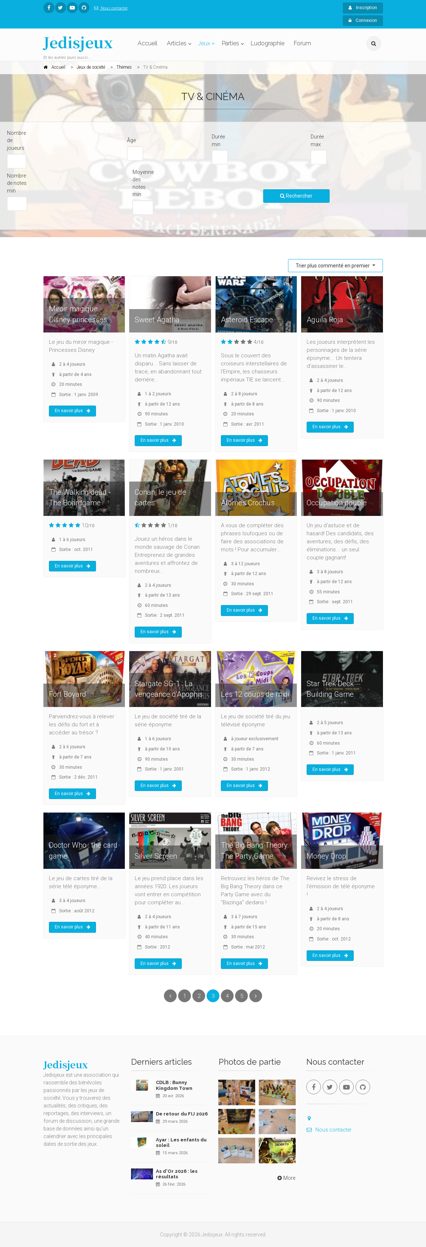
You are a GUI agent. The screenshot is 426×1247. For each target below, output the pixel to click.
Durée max (317, 140)
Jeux (204, 43)
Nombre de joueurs (16, 140)
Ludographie (267, 43)
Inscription (363, 7)
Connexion (363, 20)
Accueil (147, 43)
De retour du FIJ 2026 (182, 1114)
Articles (177, 43)
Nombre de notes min (17, 183)
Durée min (218, 140)
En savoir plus (72, 410)
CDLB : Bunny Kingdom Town (174, 1085)
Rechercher (296, 196)
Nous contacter (109, 8)
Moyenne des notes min (143, 183)
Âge (131, 140)
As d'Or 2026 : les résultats (176, 1174)
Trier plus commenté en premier (333, 266)
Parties (230, 43)
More (285, 1178)
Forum (302, 43)
